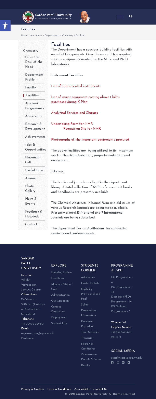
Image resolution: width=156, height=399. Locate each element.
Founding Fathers (62, 272)
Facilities (32, 95)
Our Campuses (60, 301)
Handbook (57, 278)
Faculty (30, 87)
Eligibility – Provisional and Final (90, 294)
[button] (5, 25)
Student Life (59, 323)
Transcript (87, 338)
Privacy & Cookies (32, 389)
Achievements (35, 137)
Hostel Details (90, 283)
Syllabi (85, 304)
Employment (59, 317)
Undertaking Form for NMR (72, 124)
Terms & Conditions (59, 389)
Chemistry (67, 35)
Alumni (30, 178)
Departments (52, 35)
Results (85, 365)
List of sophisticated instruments (76, 86)
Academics (36, 35)
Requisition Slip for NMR (82, 128)
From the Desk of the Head (33, 62)
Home (24, 35)
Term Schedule (90, 332)
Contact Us (100, 389)
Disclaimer (27, 338)
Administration (60, 295)
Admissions (33, 116)
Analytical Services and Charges (74, 113)
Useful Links (34, 170)
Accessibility (82, 389)
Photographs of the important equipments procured (90, 139)
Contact (31, 224)
